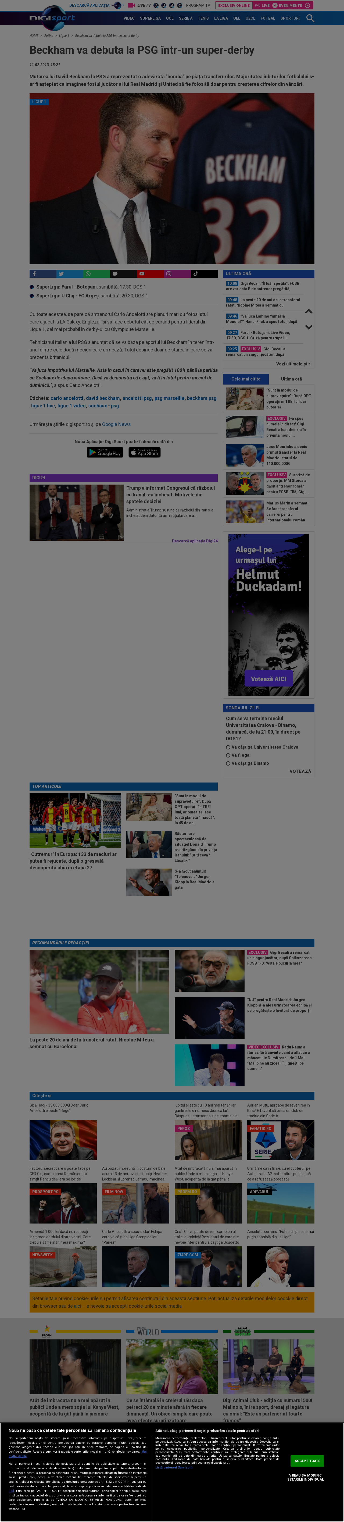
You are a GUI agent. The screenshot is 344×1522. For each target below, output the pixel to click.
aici (11, 1491)
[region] (172, 1472)
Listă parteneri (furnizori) (173, 1467)
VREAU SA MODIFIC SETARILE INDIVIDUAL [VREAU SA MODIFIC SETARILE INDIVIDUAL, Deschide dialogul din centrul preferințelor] (305, 1477)
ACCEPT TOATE (307, 1461)
